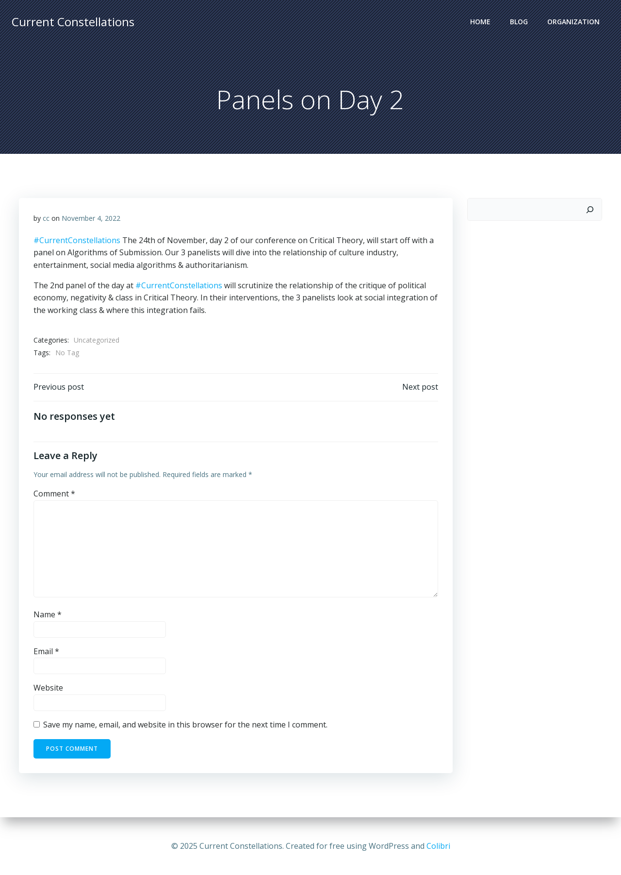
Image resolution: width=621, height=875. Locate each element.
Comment (54, 494)
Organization (573, 22)
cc (46, 218)
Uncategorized (96, 340)
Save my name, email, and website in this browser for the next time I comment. (185, 725)
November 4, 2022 (91, 218)
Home (480, 22)
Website (48, 688)
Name (47, 615)
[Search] (590, 209)
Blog (519, 22)
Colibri (438, 846)
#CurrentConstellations (76, 240)
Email (46, 651)
